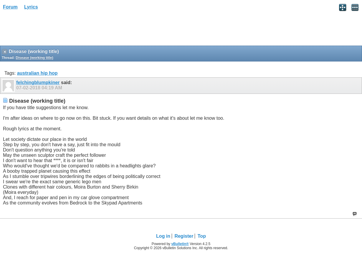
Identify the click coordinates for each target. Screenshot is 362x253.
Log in (163, 236)
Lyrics (31, 6)
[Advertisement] (47, 29)
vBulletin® (180, 244)
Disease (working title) (34, 58)
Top (202, 236)
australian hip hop (37, 73)
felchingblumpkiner (38, 82)
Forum (10, 6)
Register (183, 236)
